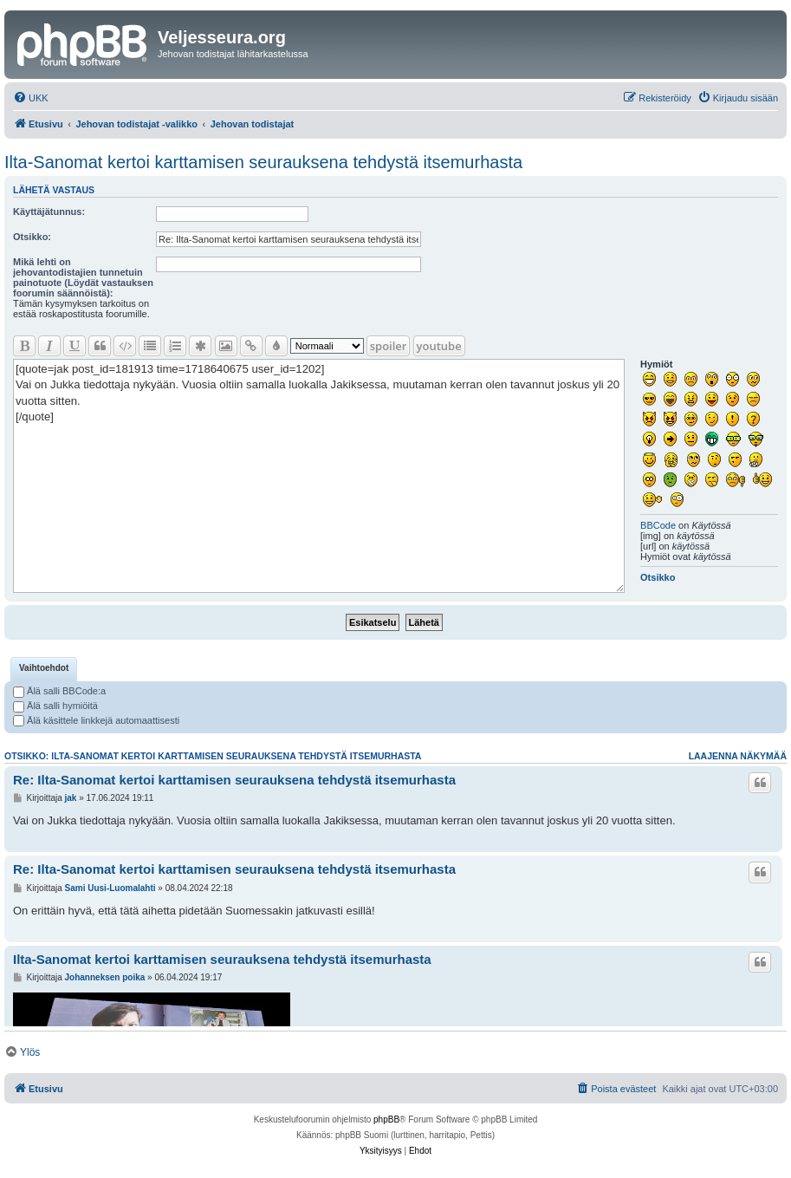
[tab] (43, 669)
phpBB (386, 1119)
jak (71, 798)
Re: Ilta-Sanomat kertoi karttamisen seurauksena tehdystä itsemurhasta (234, 779)
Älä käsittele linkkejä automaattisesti (96, 720)
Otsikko (657, 577)
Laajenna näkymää (738, 756)
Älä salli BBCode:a (59, 691)
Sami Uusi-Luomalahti (110, 888)
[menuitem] (31, 98)
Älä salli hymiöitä (55, 705)
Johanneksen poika (105, 977)
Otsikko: (32, 236)
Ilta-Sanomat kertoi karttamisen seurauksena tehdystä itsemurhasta (263, 162)
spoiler (388, 346)
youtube (439, 346)
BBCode (658, 525)
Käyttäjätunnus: (49, 211)
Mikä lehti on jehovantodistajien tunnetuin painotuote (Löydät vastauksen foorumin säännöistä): (83, 277)
